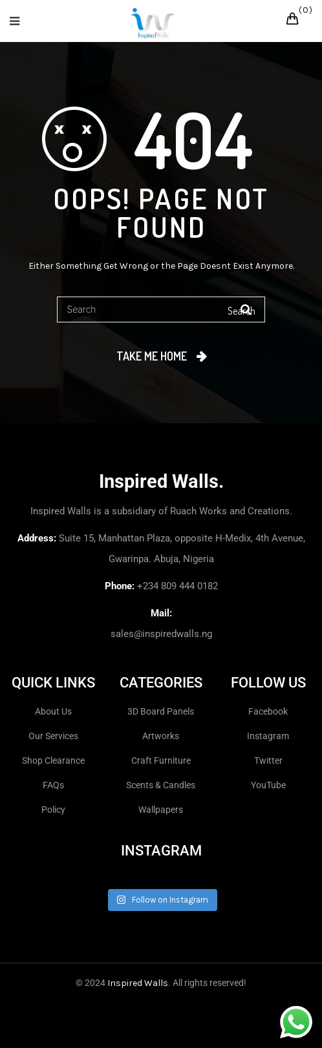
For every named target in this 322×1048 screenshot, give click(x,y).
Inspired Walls (137, 983)
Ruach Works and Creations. (231, 511)
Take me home (151, 356)
